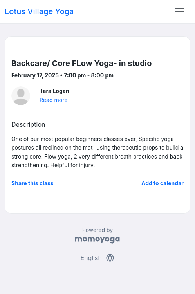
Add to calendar (162, 183)
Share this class (32, 183)
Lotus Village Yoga (39, 11)
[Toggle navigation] (179, 11)
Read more (53, 100)
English (97, 258)
